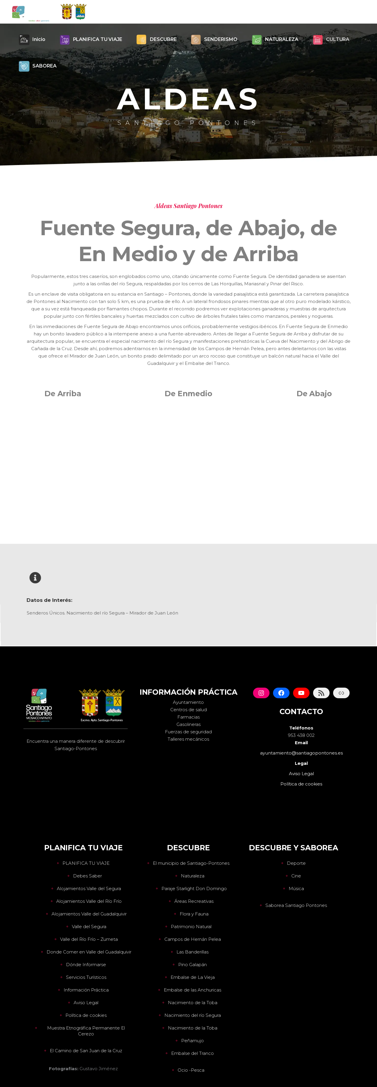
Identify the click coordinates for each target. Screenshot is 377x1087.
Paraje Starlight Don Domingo (194, 888)
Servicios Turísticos (86, 977)
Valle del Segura (89, 926)
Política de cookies (86, 1015)
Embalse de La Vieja (193, 977)
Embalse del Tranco (192, 1053)
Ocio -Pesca (191, 1070)
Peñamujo (192, 1040)
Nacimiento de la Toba (192, 1002)
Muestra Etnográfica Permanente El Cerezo (86, 1031)
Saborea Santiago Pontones (296, 905)
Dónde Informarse (86, 964)
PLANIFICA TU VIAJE (86, 863)
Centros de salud (188, 709)
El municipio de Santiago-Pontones (191, 863)
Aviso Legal (86, 1002)
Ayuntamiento (188, 702)
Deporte (296, 863)
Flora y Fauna (194, 914)
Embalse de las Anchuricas (192, 990)
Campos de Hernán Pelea (192, 939)
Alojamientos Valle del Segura (89, 888)
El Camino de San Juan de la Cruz (86, 1050)
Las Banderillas (192, 952)
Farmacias (188, 717)
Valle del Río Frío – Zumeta (89, 939)
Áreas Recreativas (194, 901)
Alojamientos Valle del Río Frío (89, 901)
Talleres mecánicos (188, 739)
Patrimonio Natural (191, 926)
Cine (296, 876)
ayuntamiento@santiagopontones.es (301, 753)
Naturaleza (192, 876)
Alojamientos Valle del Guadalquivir (89, 914)
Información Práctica (86, 990)
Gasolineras (188, 724)
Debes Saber (87, 876)
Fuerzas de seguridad (188, 731)
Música (296, 888)
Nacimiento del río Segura (192, 1015)
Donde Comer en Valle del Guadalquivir (89, 952)
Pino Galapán (192, 964)
